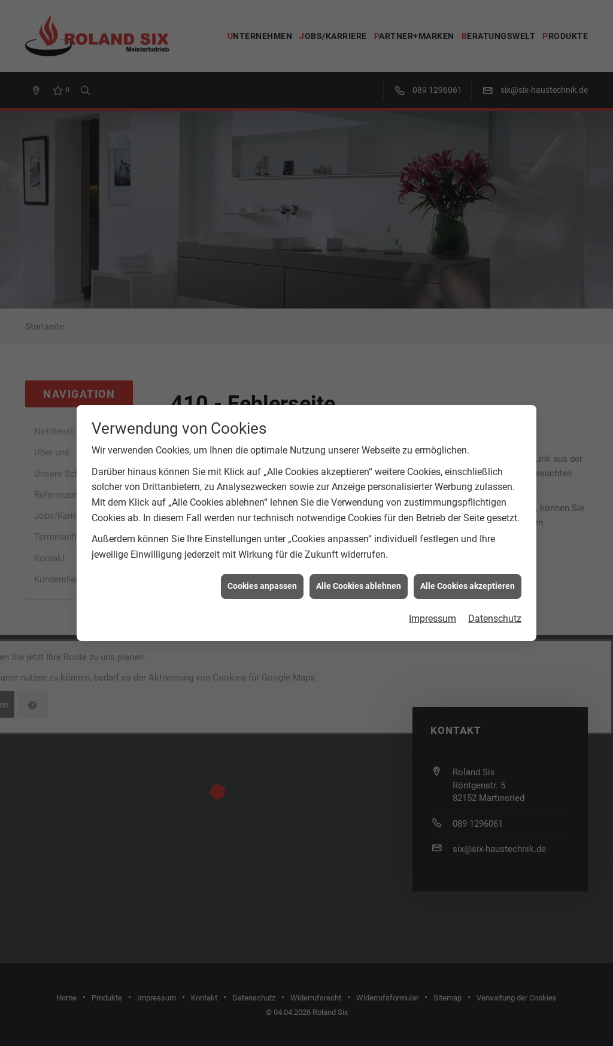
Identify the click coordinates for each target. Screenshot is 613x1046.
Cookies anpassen (262, 578)
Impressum (432, 610)
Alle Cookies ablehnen (358, 578)
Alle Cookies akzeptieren (467, 578)
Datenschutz (494, 610)
